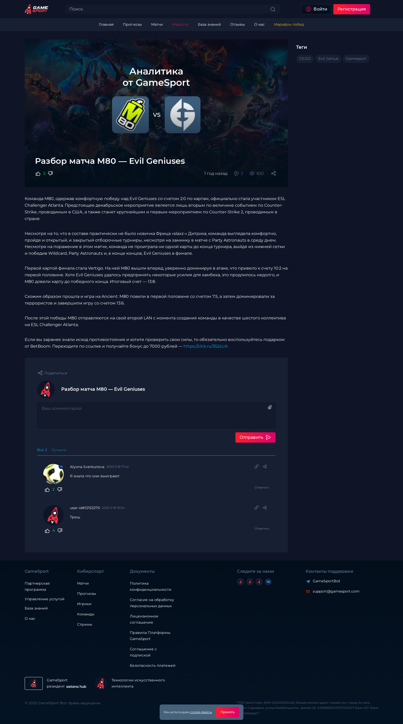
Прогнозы (86, 593)
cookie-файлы (201, 712)
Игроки (84, 604)
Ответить (262, 487)
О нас (30, 618)
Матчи (83, 583)
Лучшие (58, 449)
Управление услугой (45, 599)
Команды (85, 614)
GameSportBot (326, 581)
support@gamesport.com (336, 591)
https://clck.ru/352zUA (206, 346)
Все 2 (42, 449)
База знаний (36, 608)
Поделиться (55, 373)
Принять (228, 712)
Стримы (84, 624)
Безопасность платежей (153, 665)
